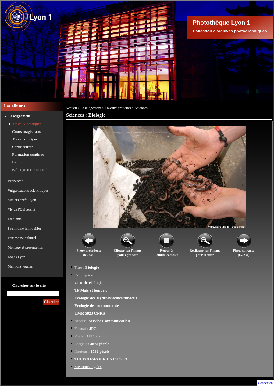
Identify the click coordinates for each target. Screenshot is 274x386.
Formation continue (28, 154)
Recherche (15, 181)
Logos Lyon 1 (18, 257)
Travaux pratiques (26, 124)
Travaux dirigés (24, 139)
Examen (19, 162)
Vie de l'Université (21, 209)
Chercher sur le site (29, 285)
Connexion (265, 382)
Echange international (30, 169)
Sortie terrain (23, 146)
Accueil (71, 108)
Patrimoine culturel (22, 238)
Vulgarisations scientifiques (28, 190)
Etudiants (15, 219)
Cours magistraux (26, 131)
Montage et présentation (25, 247)
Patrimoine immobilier (24, 228)
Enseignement (19, 116)
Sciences (141, 108)
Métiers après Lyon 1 (23, 200)
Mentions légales (20, 266)
